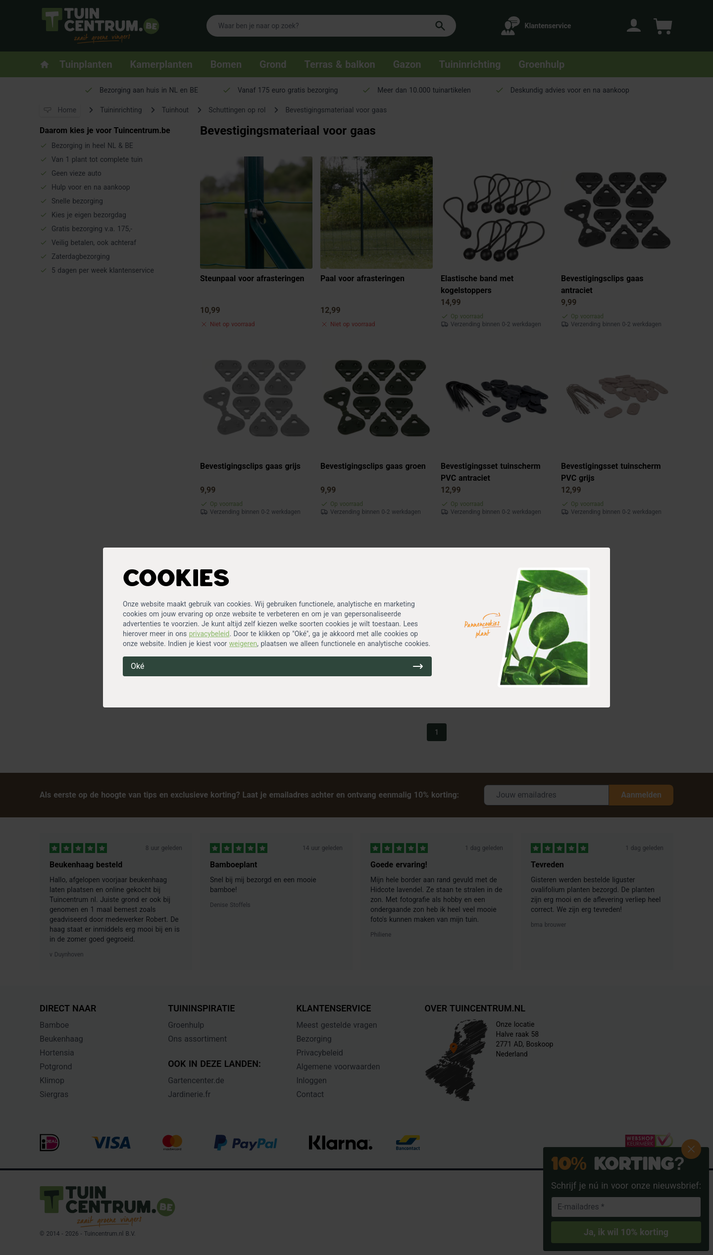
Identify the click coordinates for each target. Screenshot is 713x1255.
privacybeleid (209, 634)
